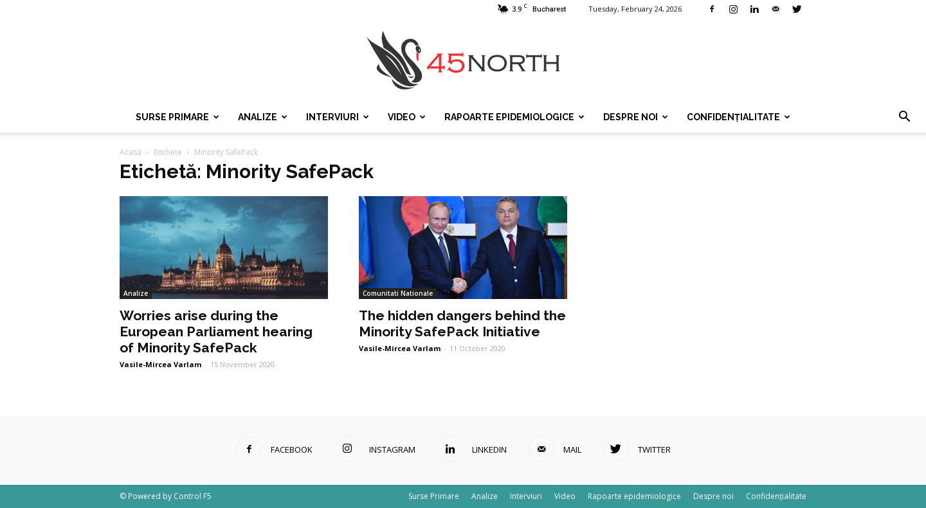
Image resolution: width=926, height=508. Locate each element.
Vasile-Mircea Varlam (160, 364)
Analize (262, 117)
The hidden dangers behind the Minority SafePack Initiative (462, 323)
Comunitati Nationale (398, 293)
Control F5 (193, 496)
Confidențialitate (738, 117)
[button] (904, 117)
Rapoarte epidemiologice (514, 117)
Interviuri (337, 117)
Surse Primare (177, 117)
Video (407, 117)
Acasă (130, 152)
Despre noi (635, 117)
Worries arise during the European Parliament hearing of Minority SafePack (216, 331)
